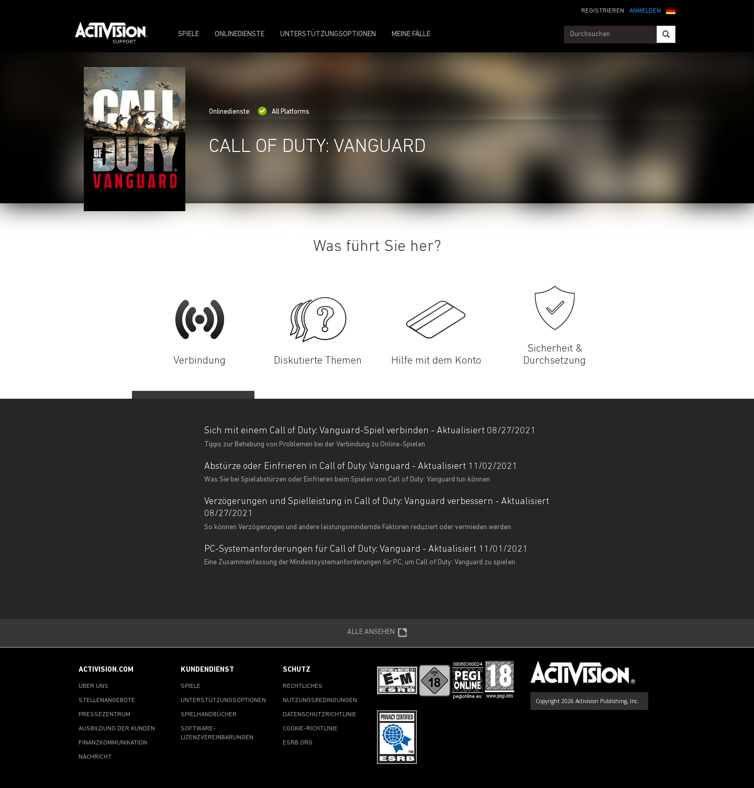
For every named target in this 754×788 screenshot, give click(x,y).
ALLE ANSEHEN (377, 633)
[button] (670, 10)
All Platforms (283, 111)
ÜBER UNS (93, 686)
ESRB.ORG (298, 743)
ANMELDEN (645, 11)
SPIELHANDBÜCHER (209, 715)
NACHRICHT (95, 757)
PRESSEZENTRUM (104, 715)
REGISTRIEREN (602, 11)
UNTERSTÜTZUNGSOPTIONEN (328, 34)
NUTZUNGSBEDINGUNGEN (320, 700)
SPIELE (188, 34)
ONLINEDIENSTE (239, 34)
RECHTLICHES (303, 686)
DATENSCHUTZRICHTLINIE (320, 715)
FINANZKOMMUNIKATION (113, 743)
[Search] (666, 34)
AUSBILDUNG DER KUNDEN (117, 729)
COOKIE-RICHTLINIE (310, 729)
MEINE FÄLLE (411, 34)
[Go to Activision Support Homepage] (116, 34)
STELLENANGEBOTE (107, 700)
